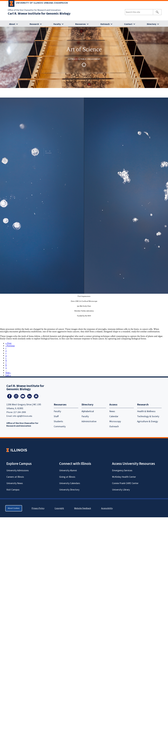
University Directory (69, 489)
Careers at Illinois (15, 477)
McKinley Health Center (124, 477)
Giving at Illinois (67, 477)
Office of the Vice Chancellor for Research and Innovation (34, 10)
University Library (121, 489)
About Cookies (14, 508)
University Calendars (69, 483)
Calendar (113, 416)
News (112, 411)
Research (34, 24)
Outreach (105, 24)
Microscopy (115, 421)
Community (60, 426)
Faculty (57, 24)
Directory (151, 24)
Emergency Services (122, 470)
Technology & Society (148, 416)
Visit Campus (12, 489)
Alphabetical (88, 411)
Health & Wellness (146, 411)
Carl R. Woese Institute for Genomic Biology (39, 13)
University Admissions (17, 470)
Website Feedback (83, 508)
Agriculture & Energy (147, 421)
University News (14, 483)
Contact (128, 24)
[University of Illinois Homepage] (16, 450)
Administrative (89, 421)
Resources (80, 24)
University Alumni (68, 470)
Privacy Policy (38, 508)
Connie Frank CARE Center (125, 483)
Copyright (59, 508)
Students (58, 421)
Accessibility (107, 508)
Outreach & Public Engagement (84, 59)
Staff (56, 416)
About (12, 24)
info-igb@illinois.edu (22, 416)
